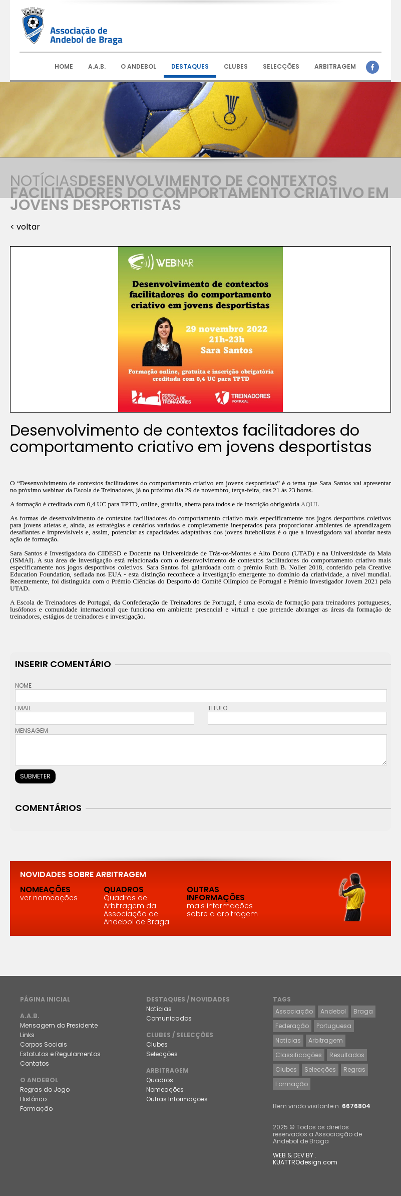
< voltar (25, 227)
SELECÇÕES (281, 66)
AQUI (309, 504)
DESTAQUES (190, 66)
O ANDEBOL (138, 66)
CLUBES (236, 66)
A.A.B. (97, 66)
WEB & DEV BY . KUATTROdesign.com (305, 1158)
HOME (64, 66)
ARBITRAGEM (335, 66)
